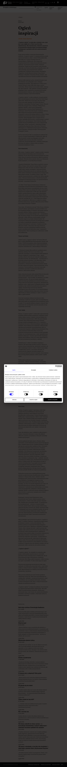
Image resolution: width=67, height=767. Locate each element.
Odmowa (14, 399)
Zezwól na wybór (33, 399)
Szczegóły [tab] (33, 370)
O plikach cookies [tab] (53, 370)
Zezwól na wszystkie (52, 399)
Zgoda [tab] (13, 370)
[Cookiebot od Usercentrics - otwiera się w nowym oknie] (56, 366)
